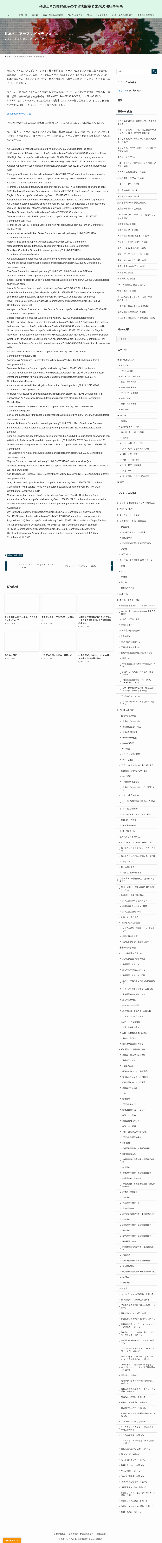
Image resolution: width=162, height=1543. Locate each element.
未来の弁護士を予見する (131, 953)
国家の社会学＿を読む (127, 230)
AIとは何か (127, 776)
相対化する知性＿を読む (128, 196)
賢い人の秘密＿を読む (127, 190)
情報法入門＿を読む (126, 278)
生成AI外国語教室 (129, 732)
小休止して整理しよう (127, 157)
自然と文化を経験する (131, 873)
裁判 (124, 1093)
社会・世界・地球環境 (131, 465)
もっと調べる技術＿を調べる (133, 1460)
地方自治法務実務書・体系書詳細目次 (138, 1214)
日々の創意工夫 (127, 360)
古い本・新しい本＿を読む (132, 432)
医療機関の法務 (129, 1241)
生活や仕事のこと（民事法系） (135, 1071)
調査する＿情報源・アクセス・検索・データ (138, 673)
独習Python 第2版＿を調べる (133, 1397)
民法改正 (126, 1277)
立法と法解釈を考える (131, 1027)
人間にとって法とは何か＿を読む (132, 242)
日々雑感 (125, 410)
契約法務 (126, 1143)
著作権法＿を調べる (129, 1375)
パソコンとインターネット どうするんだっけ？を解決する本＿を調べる (137, 1358)
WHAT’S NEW (125, 509)
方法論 (125, 438)
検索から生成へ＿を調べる (132, 1465)
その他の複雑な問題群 (130, 923)
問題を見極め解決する (130, 647)
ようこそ (122, 90)
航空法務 (126, 1231)
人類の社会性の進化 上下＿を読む (133, 236)
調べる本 (123, 1288)
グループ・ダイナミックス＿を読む (133, 254)
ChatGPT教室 (128, 743)
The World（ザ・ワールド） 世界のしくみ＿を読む (136, 216)
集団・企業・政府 (130, 454)
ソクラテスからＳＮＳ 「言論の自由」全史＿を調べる (138, 1428)
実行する (126, 862)
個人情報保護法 (129, 1266)
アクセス (125, 549)
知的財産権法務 (129, 1154)
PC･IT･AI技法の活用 (131, 754)
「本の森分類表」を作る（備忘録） (133, 306)
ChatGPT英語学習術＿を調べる (134, 1482)
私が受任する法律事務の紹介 (133, 1049)
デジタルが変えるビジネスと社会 (136, 815)
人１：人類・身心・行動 (132, 443)
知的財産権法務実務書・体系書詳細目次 (138, 1160)
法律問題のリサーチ (131, 964)
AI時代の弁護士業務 (130, 782)
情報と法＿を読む (125, 272)
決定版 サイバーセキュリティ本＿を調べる (137, 1341)
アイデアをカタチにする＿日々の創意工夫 (138, 703)
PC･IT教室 (125, 749)
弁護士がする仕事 (130, 1088)
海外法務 (126, 1283)
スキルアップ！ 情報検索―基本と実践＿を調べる (137, 1442)
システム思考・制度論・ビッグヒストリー (138, 929)
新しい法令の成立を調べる (133, 970)
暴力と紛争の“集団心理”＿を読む (132, 248)
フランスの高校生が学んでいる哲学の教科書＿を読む (136, 140)
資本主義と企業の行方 (131, 912)
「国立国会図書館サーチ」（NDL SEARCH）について (136, 681)
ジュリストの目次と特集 (132, 1016)
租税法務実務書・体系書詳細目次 (136, 1225)
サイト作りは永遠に (129, 393)
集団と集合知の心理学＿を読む (131, 266)
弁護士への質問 (129, 1126)
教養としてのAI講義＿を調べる (134, 1501)
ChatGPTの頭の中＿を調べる (133, 1408)
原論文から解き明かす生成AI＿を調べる (138, 1319)
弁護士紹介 (126, 527)
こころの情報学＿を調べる (132, 1435)
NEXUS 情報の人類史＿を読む (131, 284)
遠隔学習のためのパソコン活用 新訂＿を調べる (137, 1382)
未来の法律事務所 (128, 388)
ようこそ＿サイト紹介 (129, 515)
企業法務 (126, 1167)
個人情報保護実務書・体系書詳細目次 (138, 1272)
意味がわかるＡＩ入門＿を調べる (135, 1313)
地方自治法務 (128, 1209)
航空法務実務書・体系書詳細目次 (136, 1236)
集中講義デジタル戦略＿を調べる (135, 1300)
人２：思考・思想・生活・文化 (135, 449)
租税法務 (126, 1220)
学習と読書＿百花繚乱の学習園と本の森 (138, 665)
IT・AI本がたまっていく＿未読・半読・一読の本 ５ (136, 298)
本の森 (123, 415)
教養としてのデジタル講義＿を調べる (137, 1506)
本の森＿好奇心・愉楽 (129, 600)
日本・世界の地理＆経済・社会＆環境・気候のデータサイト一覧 (137, 689)
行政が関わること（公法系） (134, 1082)
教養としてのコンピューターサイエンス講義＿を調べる (138, 1494)
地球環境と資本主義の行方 (132, 895)
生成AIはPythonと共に (131, 721)
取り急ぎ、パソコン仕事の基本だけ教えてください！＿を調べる (138, 1333)
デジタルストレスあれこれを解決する (137, 765)
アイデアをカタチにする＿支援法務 (137, 989)
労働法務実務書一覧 (131, 1203)
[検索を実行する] (154, 71)
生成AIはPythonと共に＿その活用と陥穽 (138, 788)
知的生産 (125, 366)
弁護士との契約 (129, 1115)
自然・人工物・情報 (131, 460)
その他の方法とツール (130, 696)
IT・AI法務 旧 (128, 831)
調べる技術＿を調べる (130, 1454)
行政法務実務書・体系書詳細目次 (136, 1261)
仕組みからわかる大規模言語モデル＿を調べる (138, 1414)
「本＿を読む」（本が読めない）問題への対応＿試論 (136, 164)
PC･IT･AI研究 (127, 371)
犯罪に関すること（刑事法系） (135, 1077)
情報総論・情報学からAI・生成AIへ (136, 771)
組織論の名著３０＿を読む (129, 208)
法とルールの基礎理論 (130, 1022)
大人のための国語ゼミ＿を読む (131, 172)
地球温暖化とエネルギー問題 (134, 906)
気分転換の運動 (127, 588)
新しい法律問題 (129, 1000)
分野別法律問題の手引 (131, 1137)
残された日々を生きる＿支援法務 (136, 1011)
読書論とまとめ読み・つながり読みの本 (138, 606)
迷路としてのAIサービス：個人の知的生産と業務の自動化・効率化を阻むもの (136, 131)
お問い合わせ (126, 554)
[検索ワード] (136, 71)
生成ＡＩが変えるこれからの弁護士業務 (138, 982)
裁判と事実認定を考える (132, 1044)
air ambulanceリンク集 (19, 113)
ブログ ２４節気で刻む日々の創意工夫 (137, 503)
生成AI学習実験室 (128, 716)
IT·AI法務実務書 (129, 826)
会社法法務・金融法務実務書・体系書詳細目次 (138, 1185)
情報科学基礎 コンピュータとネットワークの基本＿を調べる (137, 1325)
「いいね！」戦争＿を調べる (133, 1422)
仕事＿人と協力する (129, 917)
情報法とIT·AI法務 (128, 820)
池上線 (124, 582)
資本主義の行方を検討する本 (134, 901)
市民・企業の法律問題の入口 (134, 1132)
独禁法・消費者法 (130, 1192)
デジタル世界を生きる (130, 795)
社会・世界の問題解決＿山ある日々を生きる (136, 880)
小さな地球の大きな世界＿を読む (132, 260)
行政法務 (126, 1255)
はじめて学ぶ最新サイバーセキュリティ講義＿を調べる (138, 1390)
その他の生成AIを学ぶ (131, 727)
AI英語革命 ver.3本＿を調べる (133, 1487)
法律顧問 (126, 1099)
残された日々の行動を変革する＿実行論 (138, 856)
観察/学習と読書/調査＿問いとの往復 (137, 653)
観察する (126, 658)
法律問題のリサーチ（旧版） (134, 975)
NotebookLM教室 (129, 738)
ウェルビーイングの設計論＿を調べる (137, 1294)
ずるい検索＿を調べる (130, 1471)
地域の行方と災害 (130, 936)
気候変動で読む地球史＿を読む (131, 312)
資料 (122, 482)
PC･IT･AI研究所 (126, 710)
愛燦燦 (124, 577)
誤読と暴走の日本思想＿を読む (131, 202)
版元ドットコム (127, 625)
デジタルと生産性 (130, 809)
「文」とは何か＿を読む (128, 184)
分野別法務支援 (129, 1104)
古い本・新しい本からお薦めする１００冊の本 (138, 612)
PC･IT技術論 (127, 760)
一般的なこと (128, 1066)
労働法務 (126, 1198)
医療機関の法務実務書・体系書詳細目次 (138, 1248)
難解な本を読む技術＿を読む (130, 178)
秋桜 (123, 566)
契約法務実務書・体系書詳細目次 (136, 1148)
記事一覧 (123, 594)
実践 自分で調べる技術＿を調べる (135, 1449)
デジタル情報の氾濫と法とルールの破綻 (138, 802)
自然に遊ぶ (126, 399)
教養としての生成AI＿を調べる (134, 1403)
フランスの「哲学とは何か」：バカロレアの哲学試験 (136, 149)
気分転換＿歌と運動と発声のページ (135, 560)
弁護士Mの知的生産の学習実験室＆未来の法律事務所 (81, 6)
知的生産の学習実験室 (129, 630)
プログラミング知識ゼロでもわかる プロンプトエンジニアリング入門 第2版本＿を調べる (138, 1367)
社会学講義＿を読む (126, 223)
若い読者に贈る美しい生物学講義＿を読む (136, 318)
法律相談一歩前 (129, 1060)
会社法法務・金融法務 (131, 1178)
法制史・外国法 (129, 1038)
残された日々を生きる (130, 377)
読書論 (124, 421)
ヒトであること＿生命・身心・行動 (136, 843)
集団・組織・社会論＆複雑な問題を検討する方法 (138, 888)
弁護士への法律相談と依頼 (133, 1055)
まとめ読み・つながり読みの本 (135, 476)
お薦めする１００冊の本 (131, 427)
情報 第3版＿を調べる (131, 1512)
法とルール (127, 471)
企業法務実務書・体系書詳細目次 (136, 1173)
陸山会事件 (127, 538)
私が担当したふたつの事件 (133, 532)
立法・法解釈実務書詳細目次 (134, 1033)
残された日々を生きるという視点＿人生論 (138, 849)
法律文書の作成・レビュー (133, 1110)
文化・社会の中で (128, 404)
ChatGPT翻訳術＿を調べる (132, 1476)
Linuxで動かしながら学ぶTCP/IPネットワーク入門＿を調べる (137, 1350)
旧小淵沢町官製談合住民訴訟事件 (136, 543)
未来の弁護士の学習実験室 (133, 959)
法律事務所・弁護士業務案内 (132, 521)
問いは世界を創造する (130, 642)
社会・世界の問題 (14, 39)
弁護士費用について (131, 1121)
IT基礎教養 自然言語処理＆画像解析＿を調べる (138, 1306)
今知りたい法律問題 (131, 1005)
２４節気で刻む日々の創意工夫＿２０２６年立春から (136, 122)
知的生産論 (126, 636)
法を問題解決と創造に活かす (134, 994)
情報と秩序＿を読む (126, 291)
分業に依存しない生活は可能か (135, 942)
